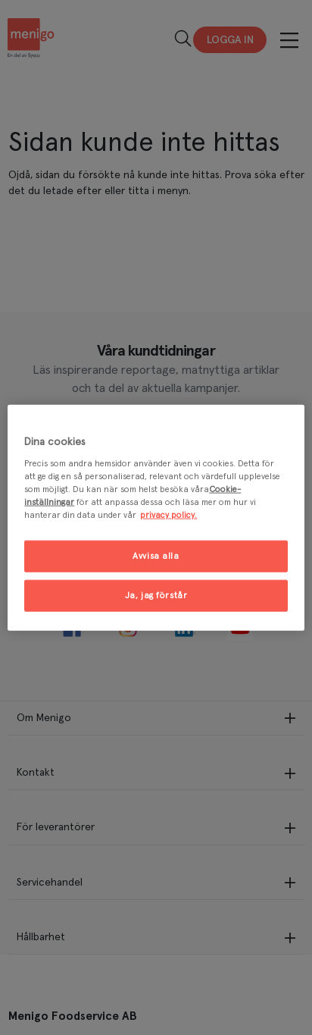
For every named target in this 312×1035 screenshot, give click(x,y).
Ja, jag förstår (156, 595)
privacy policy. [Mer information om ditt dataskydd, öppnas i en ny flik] (168, 515)
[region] (156, 517)
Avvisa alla (156, 556)
